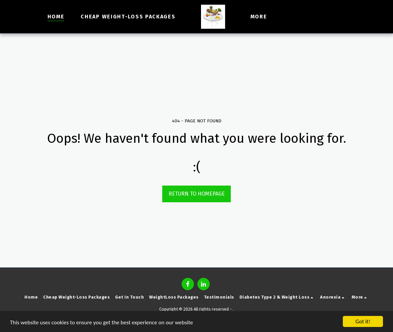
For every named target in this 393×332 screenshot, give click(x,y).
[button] (299, 16)
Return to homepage (197, 194)
